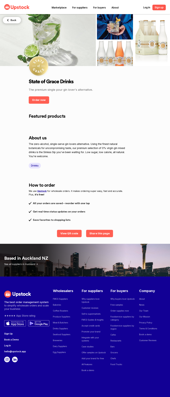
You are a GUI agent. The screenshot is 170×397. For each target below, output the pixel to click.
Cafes (113, 335)
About (115, 7)
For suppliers (80, 7)
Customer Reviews (147, 340)
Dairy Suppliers (60, 346)
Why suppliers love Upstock (90, 300)
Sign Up (8, 333)
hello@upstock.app (15, 351)
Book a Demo (11, 339)
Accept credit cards (91, 325)
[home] (17, 7)
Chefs (113, 358)
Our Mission (144, 316)
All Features (87, 364)
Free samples (116, 305)
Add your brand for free (93, 358)
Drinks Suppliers (60, 328)
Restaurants (115, 340)
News (141, 305)
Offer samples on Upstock (94, 352)
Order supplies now (119, 311)
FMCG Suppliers (60, 299)
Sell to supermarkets (91, 314)
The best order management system (26, 302)
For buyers (99, 7)
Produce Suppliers (61, 316)
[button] (59, 7)
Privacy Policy (145, 322)
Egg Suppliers (59, 352)
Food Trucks (116, 364)
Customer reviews (90, 308)
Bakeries (57, 305)
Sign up (159, 7)
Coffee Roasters (60, 311)
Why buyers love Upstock (122, 299)
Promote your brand (91, 331)
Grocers (114, 352)
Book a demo (88, 370)
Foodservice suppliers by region (122, 327)
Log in (146, 7)
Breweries (57, 340)
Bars (112, 346)
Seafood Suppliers (61, 334)
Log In (7, 345)
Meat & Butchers (60, 322)
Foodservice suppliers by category (122, 318)
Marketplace (59, 7)
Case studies (88, 346)
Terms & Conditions (148, 328)
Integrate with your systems (90, 339)
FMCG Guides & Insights (93, 320)
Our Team (143, 311)
